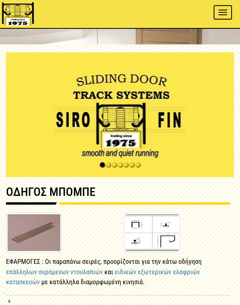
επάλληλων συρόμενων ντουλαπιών (54, 272)
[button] (120, 114)
